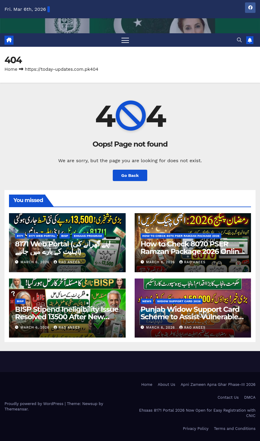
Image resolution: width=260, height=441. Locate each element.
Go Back (130, 175)
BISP (64, 235)
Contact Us (228, 397)
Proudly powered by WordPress (34, 403)
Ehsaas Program (88, 235)
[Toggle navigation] (125, 40)
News (146, 301)
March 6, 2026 (36, 262)
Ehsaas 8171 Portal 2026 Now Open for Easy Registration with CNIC (197, 413)
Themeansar (16, 409)
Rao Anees (67, 262)
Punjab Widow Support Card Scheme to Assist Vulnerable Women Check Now (190, 317)
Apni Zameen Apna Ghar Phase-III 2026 (218, 384)
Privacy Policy (195, 428)
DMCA (250, 397)
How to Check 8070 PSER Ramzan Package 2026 (181, 235)
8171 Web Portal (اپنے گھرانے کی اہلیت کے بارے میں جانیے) (62, 248)
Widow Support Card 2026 (179, 301)
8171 (20, 235)
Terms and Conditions (235, 428)
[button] (239, 40)
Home (10, 69)
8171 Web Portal (42, 235)
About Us (166, 384)
